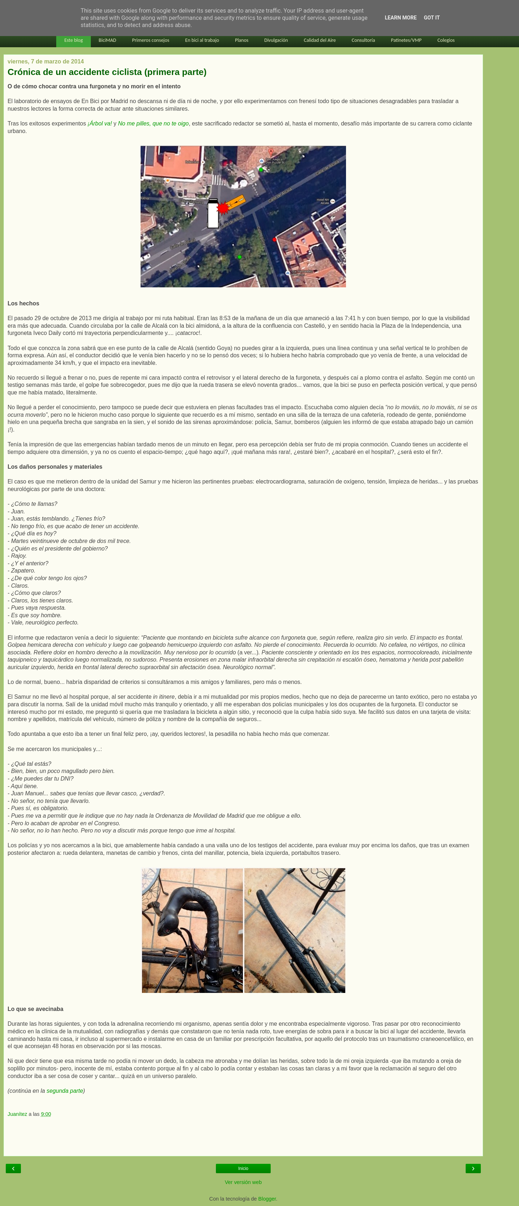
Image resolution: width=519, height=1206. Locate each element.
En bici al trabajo (202, 40)
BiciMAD (107, 40)
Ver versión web (243, 1182)
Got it (432, 18)
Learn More (401, 18)
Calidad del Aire (320, 40)
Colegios (446, 40)
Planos (241, 40)
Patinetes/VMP (406, 40)
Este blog (73, 40)
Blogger (267, 1199)
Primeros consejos (150, 40)
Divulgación (276, 40)
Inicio (243, 1168)
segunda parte (64, 1091)
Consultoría (363, 40)
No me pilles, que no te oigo (153, 123)
